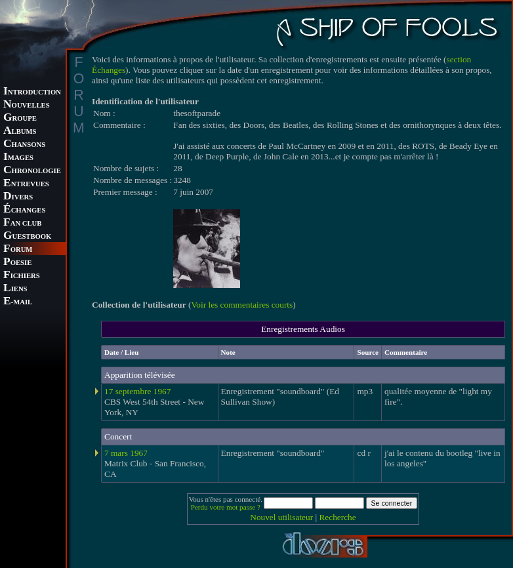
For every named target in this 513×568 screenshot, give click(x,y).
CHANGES (24, 210)
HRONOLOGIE (32, 170)
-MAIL (17, 302)
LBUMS (19, 131)
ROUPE (20, 118)
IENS (15, 289)
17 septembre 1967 (137, 391)
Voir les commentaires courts (242, 305)
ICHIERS (21, 275)
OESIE (17, 262)
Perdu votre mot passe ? (225, 507)
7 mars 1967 (126, 453)
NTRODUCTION (32, 92)
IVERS (18, 197)
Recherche (337, 517)
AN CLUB (22, 223)
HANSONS (24, 144)
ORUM (17, 249)
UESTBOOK (27, 236)
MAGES (18, 157)
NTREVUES (26, 184)
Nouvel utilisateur (281, 517)
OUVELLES (26, 105)
